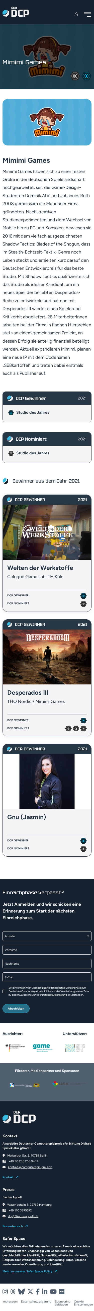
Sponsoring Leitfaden (62, 1303)
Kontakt (8, 1177)
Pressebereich (13, 1226)
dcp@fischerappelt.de (23, 1216)
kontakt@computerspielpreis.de (30, 1167)
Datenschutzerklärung (54, 994)
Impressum (10, 1301)
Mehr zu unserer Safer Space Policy (27, 1271)
